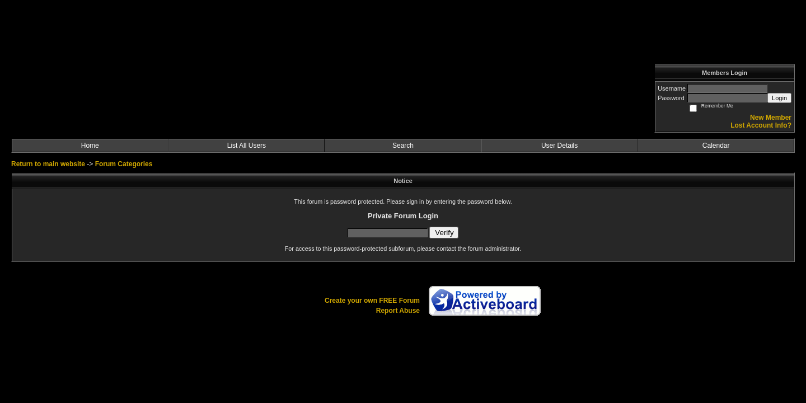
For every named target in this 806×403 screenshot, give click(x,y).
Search (403, 145)
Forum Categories (124, 164)
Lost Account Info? (760, 125)
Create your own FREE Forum (372, 300)
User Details (559, 145)
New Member (770, 117)
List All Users (246, 145)
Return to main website (49, 164)
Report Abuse (398, 311)
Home (90, 145)
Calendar (716, 145)
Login (779, 98)
